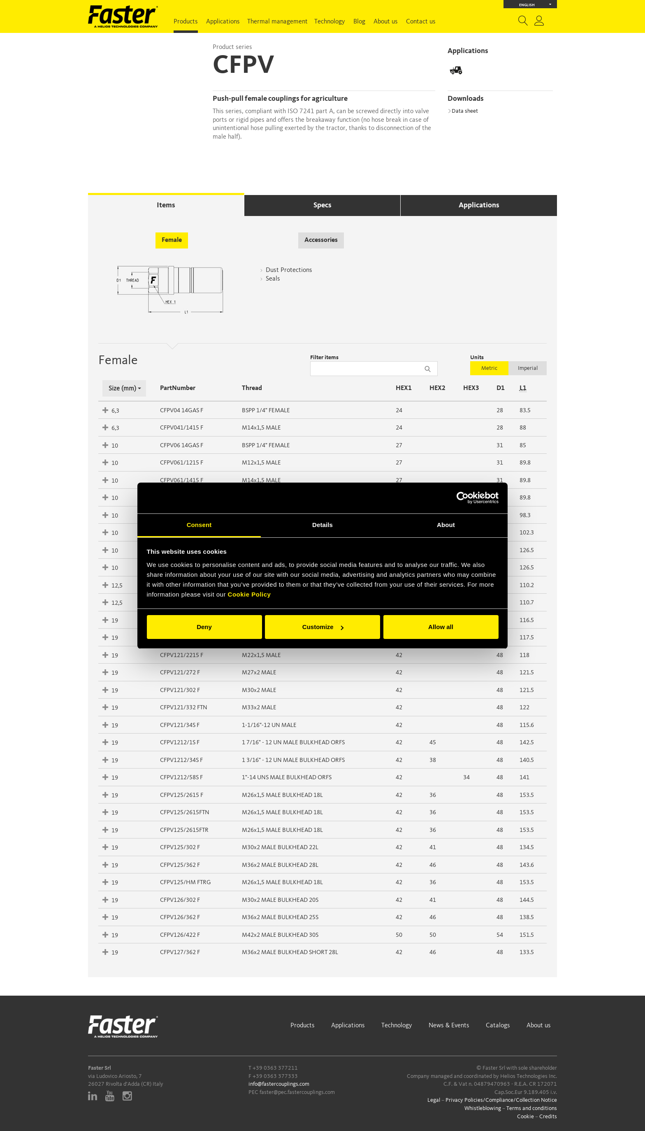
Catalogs (498, 1025)
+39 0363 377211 (275, 1068)
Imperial (528, 368)
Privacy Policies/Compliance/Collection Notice (501, 1100)
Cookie (525, 1116)
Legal (433, 1100)
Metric (489, 368)
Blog (359, 22)
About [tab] (446, 524)
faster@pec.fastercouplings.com (297, 1092)
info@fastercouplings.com (278, 1084)
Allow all (440, 626)
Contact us (421, 22)
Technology (329, 22)
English (535, 4)
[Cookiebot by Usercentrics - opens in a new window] (463, 498)
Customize (322, 626)
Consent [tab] (199, 524)
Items (166, 205)
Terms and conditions (531, 1108)
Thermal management (277, 22)
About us (386, 22)
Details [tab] (322, 524)
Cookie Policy (249, 594)
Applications (223, 22)
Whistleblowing (482, 1108)
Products (186, 22)
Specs (322, 205)
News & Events (449, 1025)
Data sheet (463, 111)
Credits (548, 1116)
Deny (204, 626)
